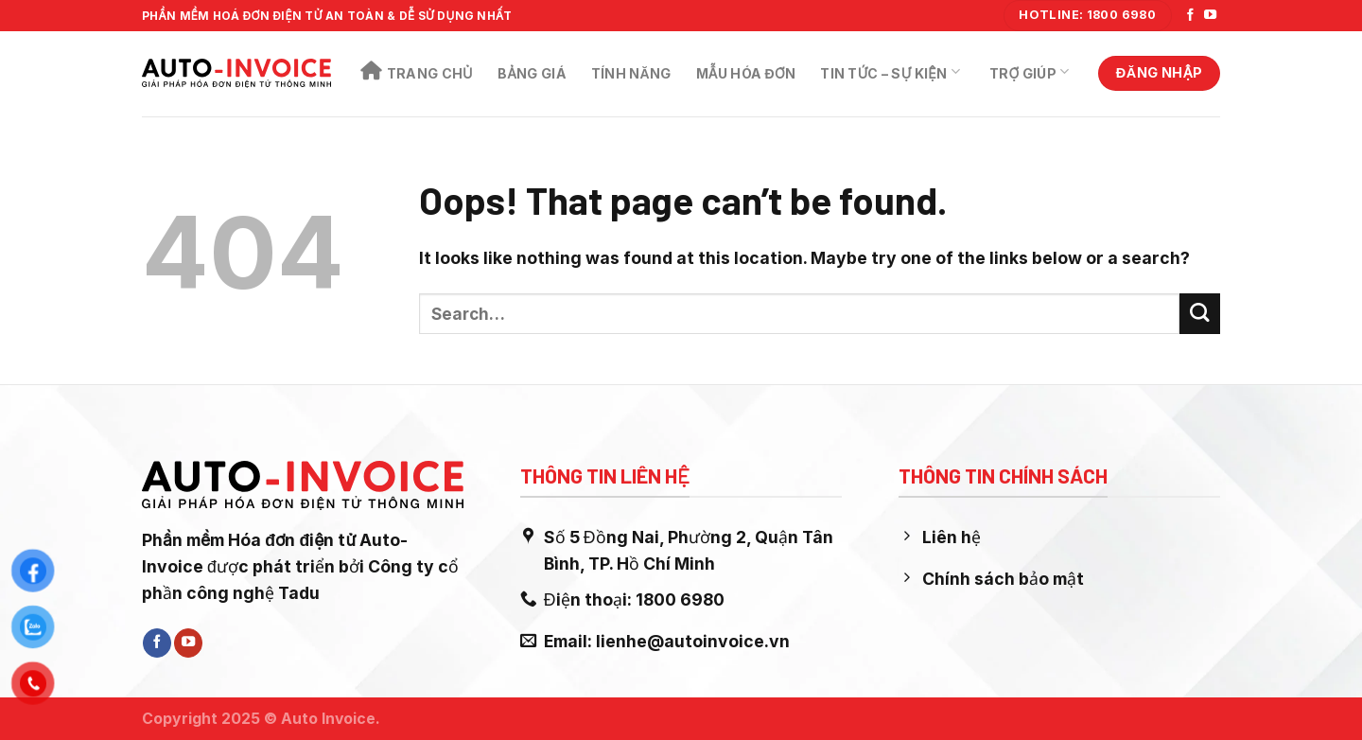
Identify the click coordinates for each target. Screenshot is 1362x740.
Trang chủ (416, 71)
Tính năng (631, 73)
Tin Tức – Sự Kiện (890, 71)
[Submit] (1199, 313)
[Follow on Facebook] (1190, 16)
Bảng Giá (532, 73)
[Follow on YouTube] (1210, 16)
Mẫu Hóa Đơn (746, 73)
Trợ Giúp (1029, 71)
